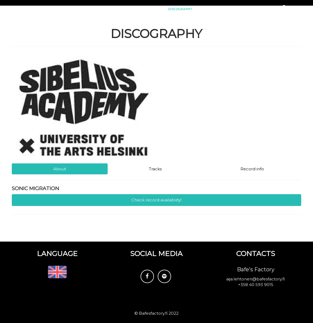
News (108, 26)
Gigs (125, 26)
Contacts (264, 26)
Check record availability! (156, 199)
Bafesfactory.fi (153, 313)
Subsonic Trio (37, 9)
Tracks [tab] (155, 168)
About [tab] (59, 168)
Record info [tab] (252, 168)
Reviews (208, 26)
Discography (180, 26)
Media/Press (235, 26)
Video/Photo (148, 26)
